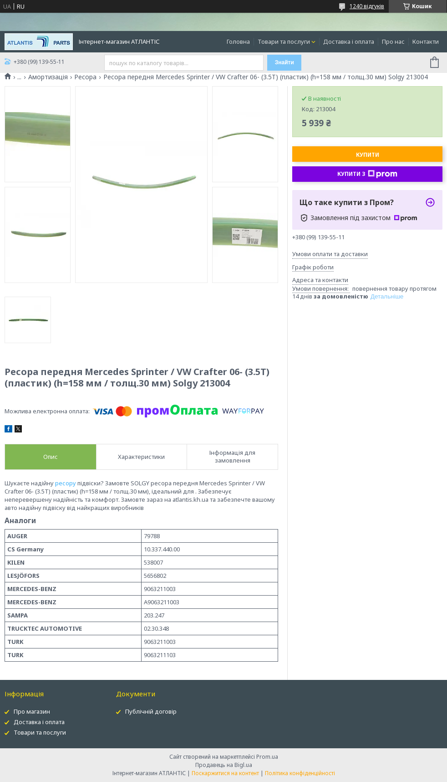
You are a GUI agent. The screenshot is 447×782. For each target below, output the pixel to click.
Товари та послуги (284, 41)
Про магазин (32, 711)
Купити (367, 155)
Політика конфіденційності (300, 773)
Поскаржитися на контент (225, 773)
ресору (65, 483)
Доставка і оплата (348, 41)
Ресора (85, 77)
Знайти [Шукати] (284, 62)
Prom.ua (267, 757)
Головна (238, 41)
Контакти (425, 41)
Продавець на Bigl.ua (223, 765)
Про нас (393, 41)
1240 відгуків (367, 6)
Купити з (367, 174)
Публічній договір (151, 711)
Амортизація (48, 77)
